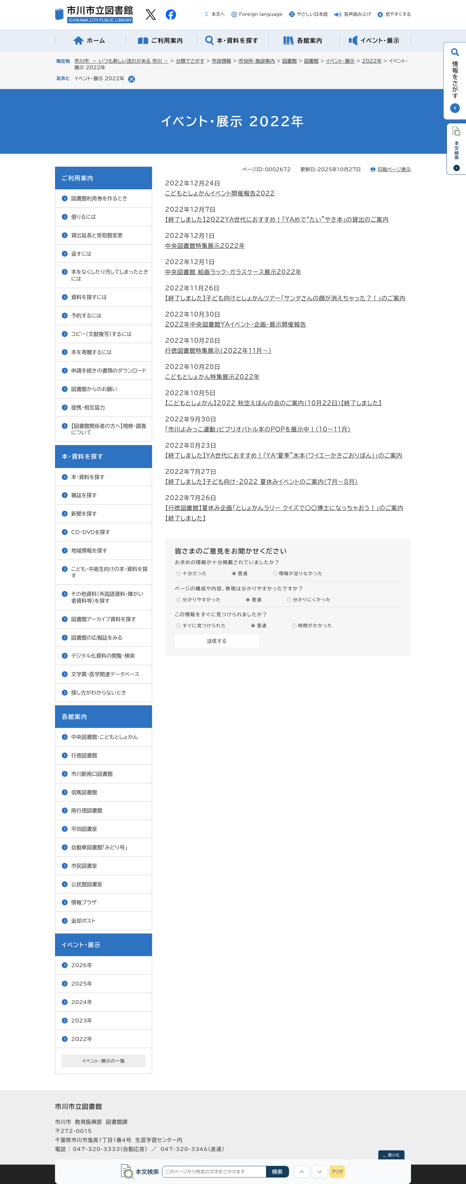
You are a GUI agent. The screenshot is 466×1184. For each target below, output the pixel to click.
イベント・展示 (340, 61)
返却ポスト (83, 920)
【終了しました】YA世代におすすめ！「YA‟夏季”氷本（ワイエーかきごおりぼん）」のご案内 (284, 455)
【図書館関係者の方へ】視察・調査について (108, 429)
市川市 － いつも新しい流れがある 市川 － (121, 61)
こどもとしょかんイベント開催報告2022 (220, 193)
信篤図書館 (84, 792)
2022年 (372, 61)
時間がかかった (315, 625)
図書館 (289, 61)
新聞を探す (84, 513)
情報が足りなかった (301, 573)
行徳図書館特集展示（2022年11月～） (218, 350)
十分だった (195, 573)
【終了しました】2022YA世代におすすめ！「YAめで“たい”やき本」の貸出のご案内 (277, 219)
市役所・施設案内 (257, 61)
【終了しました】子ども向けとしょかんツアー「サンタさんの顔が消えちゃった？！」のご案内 (285, 298)
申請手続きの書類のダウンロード (108, 370)
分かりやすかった (202, 600)
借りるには (83, 216)
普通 (243, 573)
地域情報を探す (89, 550)
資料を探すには (89, 297)
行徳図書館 (84, 755)
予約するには (86, 315)
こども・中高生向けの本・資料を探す (109, 572)
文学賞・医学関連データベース (105, 674)
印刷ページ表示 (394, 169)
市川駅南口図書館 (92, 773)
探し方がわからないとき (98, 692)
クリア (337, 1171)
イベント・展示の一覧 (103, 1061)
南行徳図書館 (86, 810)
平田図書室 (84, 829)
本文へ (218, 14)
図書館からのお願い (94, 389)
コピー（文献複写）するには (101, 334)
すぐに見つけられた (204, 625)
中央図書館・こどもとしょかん (104, 737)
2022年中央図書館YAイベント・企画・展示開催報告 (235, 324)
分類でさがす (190, 61)
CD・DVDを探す (90, 532)
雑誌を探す (84, 495)
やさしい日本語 (312, 14)
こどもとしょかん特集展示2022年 (212, 377)
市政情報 (221, 61)
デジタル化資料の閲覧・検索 (103, 655)
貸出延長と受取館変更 (97, 235)
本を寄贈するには (91, 352)
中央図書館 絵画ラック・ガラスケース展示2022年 (233, 272)
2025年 (81, 983)
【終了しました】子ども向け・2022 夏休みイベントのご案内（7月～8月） (261, 482)
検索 (277, 1171)
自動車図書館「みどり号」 (99, 847)
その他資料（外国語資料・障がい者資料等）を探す (107, 597)
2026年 (81, 965)
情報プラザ (84, 902)
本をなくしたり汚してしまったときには (110, 275)
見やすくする (398, 14)
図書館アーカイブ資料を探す (103, 619)
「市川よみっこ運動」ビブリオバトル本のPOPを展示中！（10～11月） (258, 429)
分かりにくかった (312, 600)
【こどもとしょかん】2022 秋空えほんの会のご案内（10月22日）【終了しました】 (273, 403)
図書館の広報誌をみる (97, 637)
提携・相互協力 (88, 407)
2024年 (81, 1002)
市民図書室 (84, 865)
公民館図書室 (86, 884)
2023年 (81, 1020)
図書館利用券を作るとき (99, 198)
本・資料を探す (88, 477)
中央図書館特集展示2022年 (205, 246)
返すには (81, 253)
